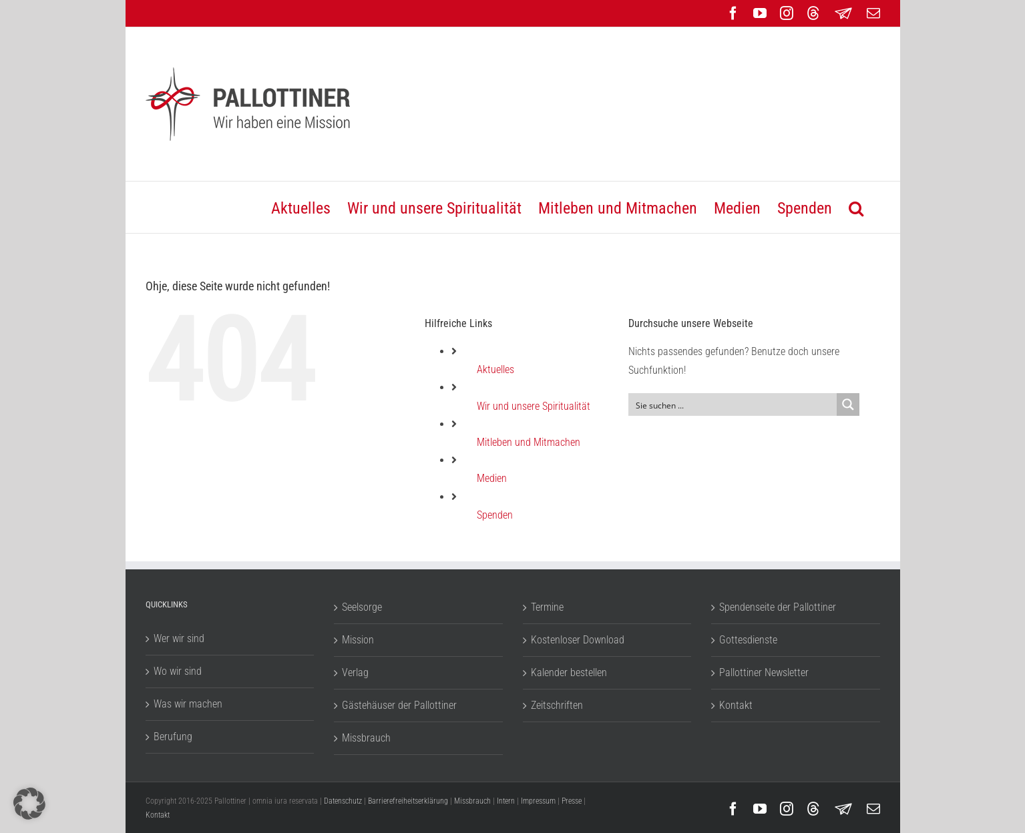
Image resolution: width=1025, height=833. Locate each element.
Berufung (173, 736)
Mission (358, 639)
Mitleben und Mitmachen (528, 442)
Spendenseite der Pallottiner (777, 607)
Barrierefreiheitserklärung (408, 801)
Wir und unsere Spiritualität (533, 406)
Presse (572, 801)
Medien (492, 478)
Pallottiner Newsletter (764, 672)
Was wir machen (188, 704)
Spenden (495, 515)
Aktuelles (495, 369)
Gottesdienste (748, 639)
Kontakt (736, 705)
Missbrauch (366, 738)
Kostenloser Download (577, 639)
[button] (856, 207)
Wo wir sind (178, 671)
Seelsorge (362, 607)
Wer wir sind (179, 638)
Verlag (355, 672)
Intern (506, 801)
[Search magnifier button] (848, 404)
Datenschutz (343, 801)
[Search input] (733, 404)
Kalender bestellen (569, 672)
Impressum (538, 801)
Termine (547, 607)
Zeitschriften (557, 705)
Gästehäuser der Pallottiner (399, 705)
